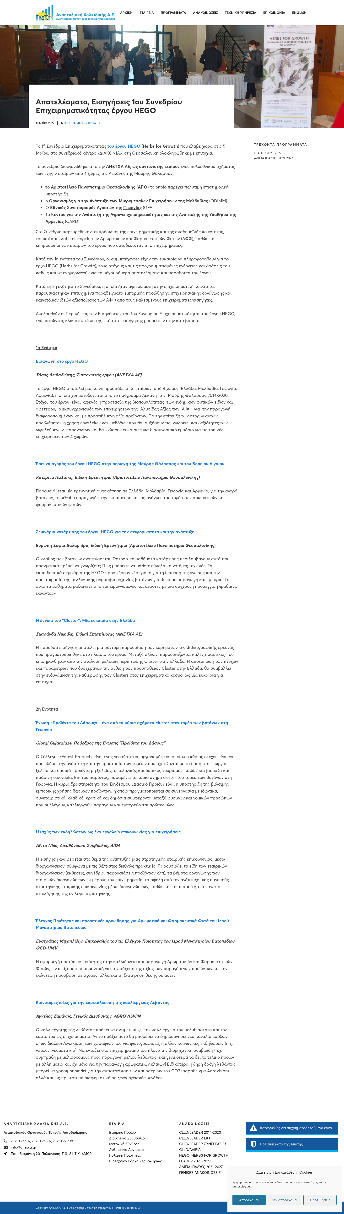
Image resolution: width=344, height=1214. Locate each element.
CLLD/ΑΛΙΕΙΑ (190, 1150)
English (299, 13)
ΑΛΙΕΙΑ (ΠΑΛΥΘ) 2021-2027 (273, 158)
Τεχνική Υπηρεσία (240, 13)
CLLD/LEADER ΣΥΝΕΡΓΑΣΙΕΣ (203, 1144)
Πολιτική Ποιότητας (125, 1155)
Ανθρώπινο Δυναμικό (126, 1150)
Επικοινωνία (274, 13)
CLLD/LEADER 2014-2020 (200, 1132)
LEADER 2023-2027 (267, 153)
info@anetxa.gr (23, 1147)
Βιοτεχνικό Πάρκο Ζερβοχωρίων (135, 1161)
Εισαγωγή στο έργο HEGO (62, 361)
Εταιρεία (147, 13)
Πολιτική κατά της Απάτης (276, 1144)
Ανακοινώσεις (205, 13)
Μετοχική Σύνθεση (124, 1144)
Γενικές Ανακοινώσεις (200, 1173)
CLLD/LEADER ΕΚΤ (195, 1138)
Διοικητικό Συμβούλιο (127, 1138)
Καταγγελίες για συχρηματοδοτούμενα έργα (291, 1128)
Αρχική (126, 13)
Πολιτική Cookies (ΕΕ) (126, 1207)
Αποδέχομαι (249, 1200)
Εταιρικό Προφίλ (122, 1132)
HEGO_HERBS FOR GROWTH (82, 123)
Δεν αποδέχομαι (284, 1200)
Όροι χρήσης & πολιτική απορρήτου (90, 1207)
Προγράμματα (173, 13)
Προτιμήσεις (320, 1200)
